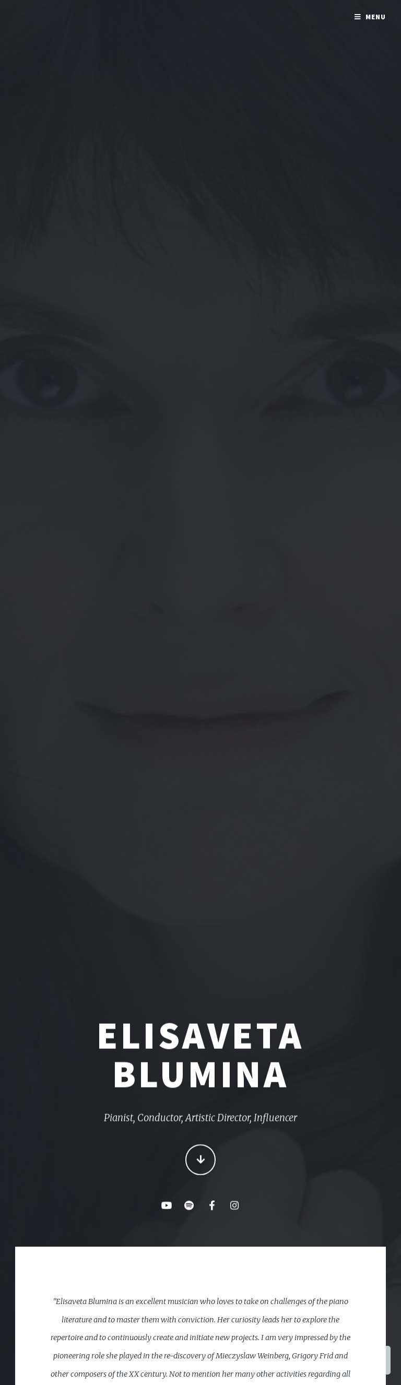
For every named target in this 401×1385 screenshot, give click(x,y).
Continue (200, 1160)
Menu (375, 17)
